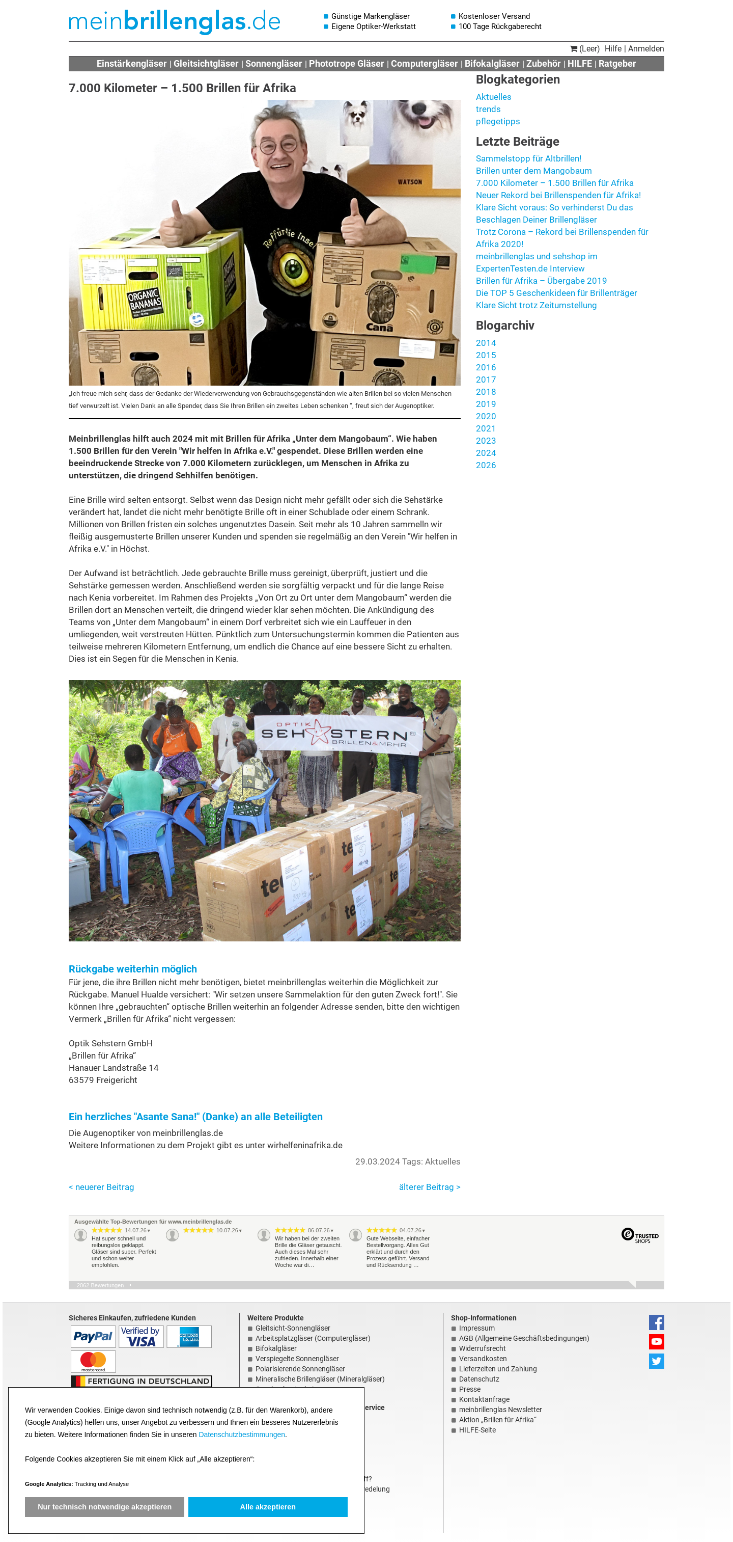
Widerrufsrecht (482, 1348)
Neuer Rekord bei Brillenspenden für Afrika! (558, 195)
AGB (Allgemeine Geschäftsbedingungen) (524, 1338)
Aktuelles (494, 97)
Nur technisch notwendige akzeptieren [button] (105, 1507)
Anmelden (646, 48)
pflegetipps (498, 121)
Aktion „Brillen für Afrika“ (498, 1420)
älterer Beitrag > (430, 1187)
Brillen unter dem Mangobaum (534, 171)
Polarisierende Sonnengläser (300, 1369)
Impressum (477, 1328)
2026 (486, 465)
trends (488, 109)
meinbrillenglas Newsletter (500, 1409)
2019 (486, 404)
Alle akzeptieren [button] (268, 1507)
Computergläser (424, 63)
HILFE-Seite (477, 1430)
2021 (486, 428)
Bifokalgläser (492, 63)
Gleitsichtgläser (206, 63)
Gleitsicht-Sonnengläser (293, 1328)
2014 (486, 343)
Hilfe (613, 48)
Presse (470, 1389)
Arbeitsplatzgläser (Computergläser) (313, 1338)
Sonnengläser (273, 63)
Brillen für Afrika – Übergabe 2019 (541, 281)
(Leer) (585, 48)
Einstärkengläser (132, 63)
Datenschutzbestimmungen (242, 1434)
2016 (486, 367)
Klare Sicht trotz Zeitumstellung (536, 305)
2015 (486, 355)
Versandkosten (483, 1359)
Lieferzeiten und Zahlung (498, 1369)
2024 (486, 453)
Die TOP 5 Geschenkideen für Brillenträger (556, 293)
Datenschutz (479, 1379)
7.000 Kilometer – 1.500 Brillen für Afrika (555, 183)
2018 (486, 392)
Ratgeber (617, 63)
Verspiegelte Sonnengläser (297, 1359)
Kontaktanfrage (484, 1399)
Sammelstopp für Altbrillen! (528, 158)
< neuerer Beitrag (101, 1187)
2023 (486, 441)
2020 (486, 416)
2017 (486, 379)
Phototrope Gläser (346, 63)
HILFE (580, 63)
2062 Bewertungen (100, 1285)
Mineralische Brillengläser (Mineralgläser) (320, 1379)
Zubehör (543, 63)
